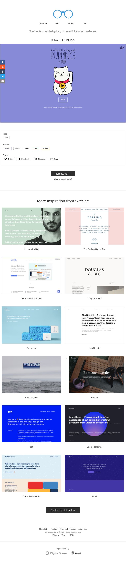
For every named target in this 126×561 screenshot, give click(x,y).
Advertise (82, 529)
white (27, 148)
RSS (72, 535)
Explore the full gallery (63, 510)
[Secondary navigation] (84, 23)
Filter (57, 23)
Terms (64, 535)
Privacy (55, 535)
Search (43, 23)
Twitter (54, 529)
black (17, 148)
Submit (71, 23)
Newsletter (44, 529)
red (36, 148)
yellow (45, 148)
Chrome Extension (68, 529)
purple (7, 148)
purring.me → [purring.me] (63, 173)
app (6, 138)
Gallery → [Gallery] (56, 40)
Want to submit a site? (63, 179)
